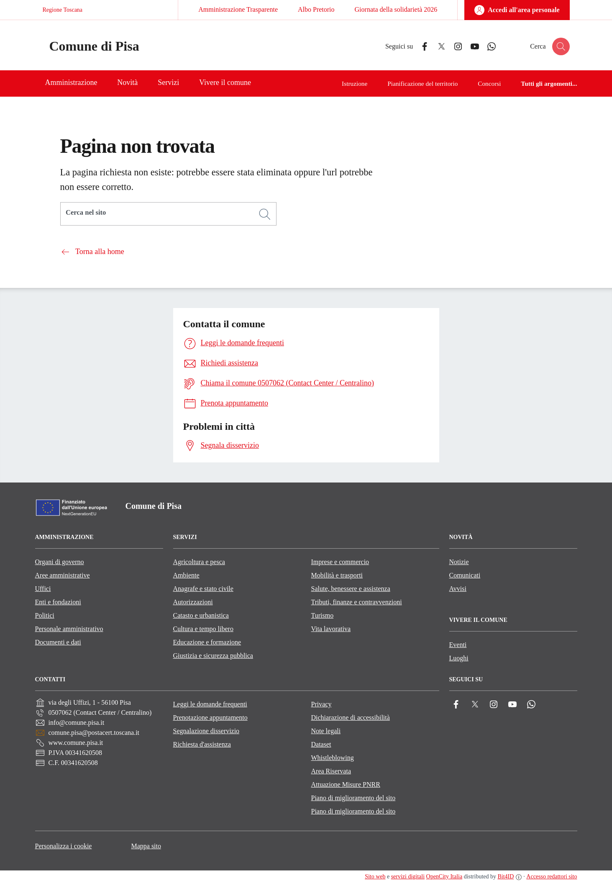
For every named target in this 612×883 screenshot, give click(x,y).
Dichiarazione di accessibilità (350, 717)
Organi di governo (59, 561)
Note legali (326, 730)
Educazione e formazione (207, 642)
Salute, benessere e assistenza (350, 588)
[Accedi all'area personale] (516, 10)
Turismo (322, 615)
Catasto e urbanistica (201, 615)
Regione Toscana (63, 10)
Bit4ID (505, 876)
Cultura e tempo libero (203, 628)
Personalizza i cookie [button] (63, 846)
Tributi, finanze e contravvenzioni (356, 602)
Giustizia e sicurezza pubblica (213, 655)
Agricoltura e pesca (199, 561)
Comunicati (465, 575)
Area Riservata (331, 771)
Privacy (321, 704)
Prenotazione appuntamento (210, 717)
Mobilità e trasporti (337, 575)
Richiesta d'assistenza (202, 744)
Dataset (321, 744)
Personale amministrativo (69, 628)
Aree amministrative (62, 575)
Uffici (43, 588)
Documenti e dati (58, 642)
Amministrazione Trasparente (238, 9)
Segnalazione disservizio (206, 730)
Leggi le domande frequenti (210, 704)
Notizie (459, 561)
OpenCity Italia (444, 876)
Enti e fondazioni (58, 602)
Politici (44, 615)
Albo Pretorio (316, 9)
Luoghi (459, 658)
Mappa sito (146, 846)
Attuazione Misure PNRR (345, 784)
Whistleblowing (332, 757)
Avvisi (457, 588)
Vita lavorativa (331, 628)
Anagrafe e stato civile (203, 588)
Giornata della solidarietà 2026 (396, 9)
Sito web (375, 876)
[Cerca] (265, 214)
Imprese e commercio (340, 561)
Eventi (458, 644)
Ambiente (186, 575)
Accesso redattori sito (551, 876)
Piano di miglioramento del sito (353, 797)
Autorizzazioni (193, 602)
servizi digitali (408, 876)
